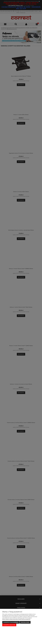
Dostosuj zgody (25, 622)
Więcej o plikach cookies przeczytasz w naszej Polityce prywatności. (16, 619)
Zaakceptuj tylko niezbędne (11, 622)
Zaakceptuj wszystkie (9, 624)
